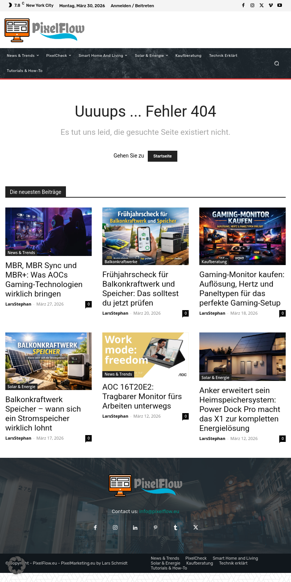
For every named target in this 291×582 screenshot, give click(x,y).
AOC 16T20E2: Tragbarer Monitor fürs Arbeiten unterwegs (142, 396)
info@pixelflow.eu (159, 511)
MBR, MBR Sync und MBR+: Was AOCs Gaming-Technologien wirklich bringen (44, 279)
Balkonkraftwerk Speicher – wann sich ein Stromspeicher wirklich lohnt (43, 413)
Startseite (162, 156)
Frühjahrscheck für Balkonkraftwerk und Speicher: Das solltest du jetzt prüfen (140, 288)
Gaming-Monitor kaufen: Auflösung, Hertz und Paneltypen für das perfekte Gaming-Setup (242, 288)
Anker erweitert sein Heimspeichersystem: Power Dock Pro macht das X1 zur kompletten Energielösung (239, 409)
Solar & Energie (21, 386)
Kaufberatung (214, 261)
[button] (276, 63)
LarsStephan (18, 304)
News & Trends (21, 252)
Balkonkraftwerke (121, 261)
